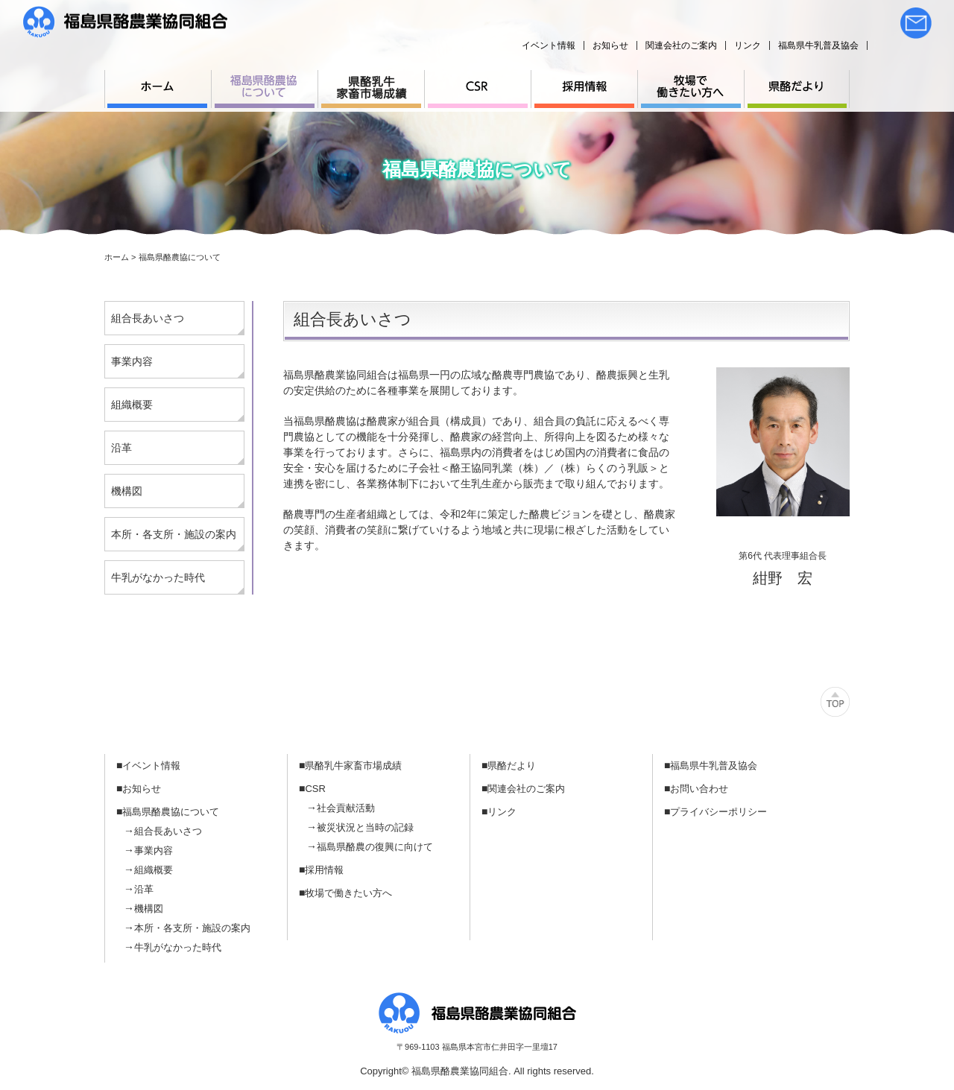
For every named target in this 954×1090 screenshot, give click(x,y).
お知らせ (610, 45)
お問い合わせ (699, 788)
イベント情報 (548, 45)
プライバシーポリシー (718, 811)
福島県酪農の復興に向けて (375, 846)
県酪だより (511, 765)
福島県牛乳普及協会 (818, 45)
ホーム (116, 257)
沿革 (121, 448)
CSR (315, 788)
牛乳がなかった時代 (158, 577)
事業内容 (132, 361)
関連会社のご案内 (681, 45)
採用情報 (324, 869)
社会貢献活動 (346, 808)
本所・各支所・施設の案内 (173, 534)
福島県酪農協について (170, 811)
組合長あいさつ (147, 318)
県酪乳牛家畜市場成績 (353, 765)
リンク (747, 45)
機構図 (126, 491)
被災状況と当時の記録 (365, 827)
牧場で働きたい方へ (348, 893)
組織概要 (132, 405)
